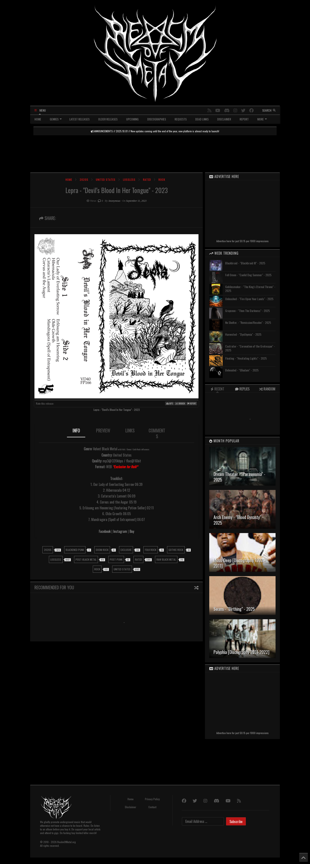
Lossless (129, 179)
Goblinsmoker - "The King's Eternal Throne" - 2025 (250, 288)
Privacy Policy (152, 799)
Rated (147, 179)
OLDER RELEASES (108, 119)
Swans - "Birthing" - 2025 (234, 609)
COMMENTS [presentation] (157, 433)
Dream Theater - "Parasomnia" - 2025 (239, 477)
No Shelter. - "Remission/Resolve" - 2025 (248, 322)
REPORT (244, 119)
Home (68, 179)
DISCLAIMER (224, 119)
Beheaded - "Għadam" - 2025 (242, 370)
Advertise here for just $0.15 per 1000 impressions (242, 241)
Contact (152, 807)
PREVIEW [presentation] (103, 430)
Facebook (105, 531)
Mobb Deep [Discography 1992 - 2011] (239, 563)
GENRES (56, 119)
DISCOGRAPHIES (156, 119)
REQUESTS (181, 119)
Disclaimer (130, 807)
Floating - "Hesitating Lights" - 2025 (246, 358)
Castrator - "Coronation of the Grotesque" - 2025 (250, 348)
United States (105, 179)
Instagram (120, 531)
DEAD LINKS (202, 119)
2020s (84, 179)
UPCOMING (132, 119)
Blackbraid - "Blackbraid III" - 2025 (245, 263)
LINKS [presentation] (130, 430)
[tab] (76, 433)
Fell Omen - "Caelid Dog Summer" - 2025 (248, 275)
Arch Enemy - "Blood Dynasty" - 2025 (239, 520)
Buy (132, 531)
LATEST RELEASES (79, 119)
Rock (161, 179)
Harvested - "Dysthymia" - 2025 (243, 334)
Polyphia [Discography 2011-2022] (241, 652)
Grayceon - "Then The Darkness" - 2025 (247, 310)
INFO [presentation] (76, 430)
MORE (262, 119)
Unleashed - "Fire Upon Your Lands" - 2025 (249, 298)
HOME (37, 119)
